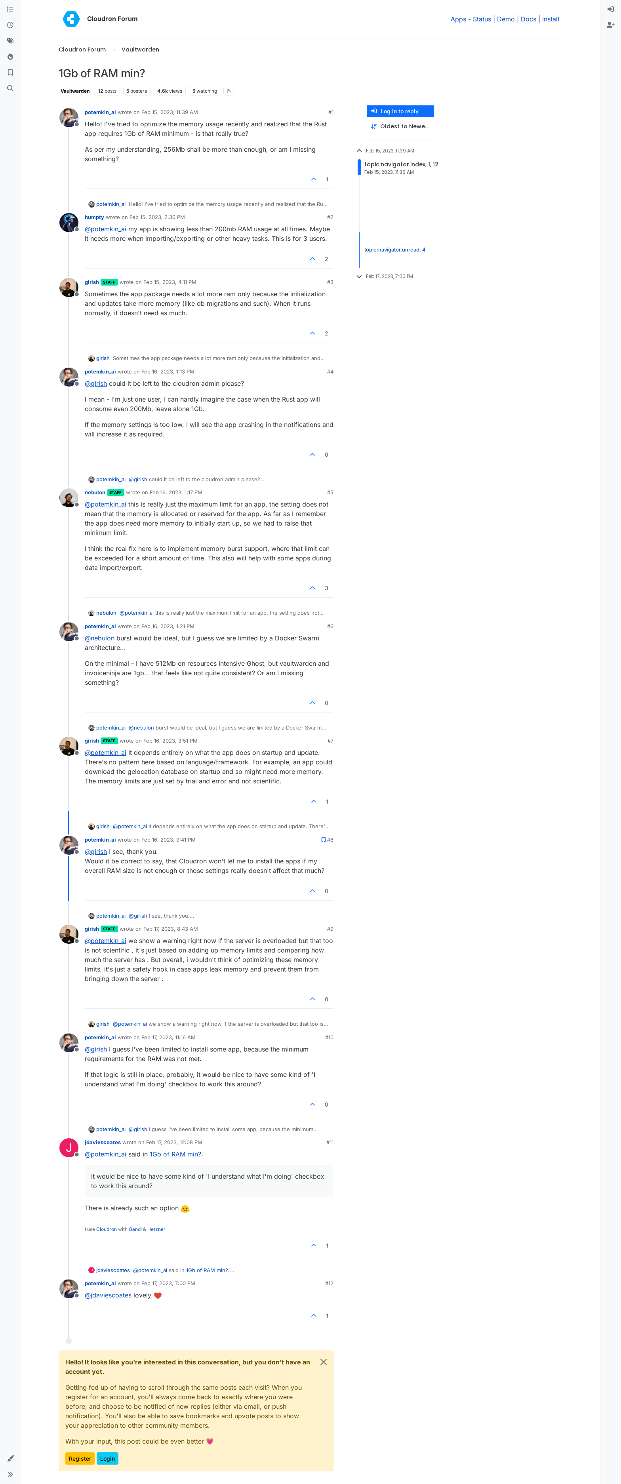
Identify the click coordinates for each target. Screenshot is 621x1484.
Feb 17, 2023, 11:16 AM (168, 1037)
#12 (329, 1283)
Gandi (135, 1229)
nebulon (95, 492)
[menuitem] (611, 9)
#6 (330, 626)
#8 (330, 839)
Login (107, 1458)
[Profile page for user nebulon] (68, 497)
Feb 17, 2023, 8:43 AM (170, 929)
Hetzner (156, 1229)
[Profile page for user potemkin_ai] (68, 117)
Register (80, 1458)
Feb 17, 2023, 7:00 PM (168, 1283)
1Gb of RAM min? (175, 1154)
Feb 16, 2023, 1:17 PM (176, 492)
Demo (506, 19)
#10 (329, 1037)
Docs (528, 19)
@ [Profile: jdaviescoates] (108, 1295)
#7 (330, 740)
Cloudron (106, 1229)
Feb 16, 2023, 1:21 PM (167, 626)
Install (550, 19)
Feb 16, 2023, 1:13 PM (167, 371)
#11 (329, 1142)
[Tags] (10, 41)
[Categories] (10, 9)
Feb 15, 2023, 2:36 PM (157, 217)
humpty (94, 217)
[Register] (611, 25)
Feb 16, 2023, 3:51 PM (170, 740)
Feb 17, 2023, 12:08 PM (174, 1142)
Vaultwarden (75, 91)
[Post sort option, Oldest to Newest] (400, 126)
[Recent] (10, 25)
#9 (330, 929)
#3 (330, 282)
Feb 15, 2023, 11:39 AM (169, 112)
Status (482, 19)
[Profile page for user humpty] (68, 222)
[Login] (611, 9)
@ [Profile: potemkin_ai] (105, 229)
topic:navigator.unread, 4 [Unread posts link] (395, 249)
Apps (458, 19)
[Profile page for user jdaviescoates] (68, 1147)
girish (92, 282)
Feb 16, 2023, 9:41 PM (168, 839)
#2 (330, 217)
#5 (330, 492)
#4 (330, 371)
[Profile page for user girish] (68, 287)
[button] (10, 1458)
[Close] (323, 1362)
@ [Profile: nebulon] (99, 638)
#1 (330, 112)
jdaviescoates (103, 1142)
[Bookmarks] (10, 73)
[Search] (10, 88)
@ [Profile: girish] (96, 383)
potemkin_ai (100, 112)
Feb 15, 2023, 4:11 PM (169, 282)
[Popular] (10, 57)
